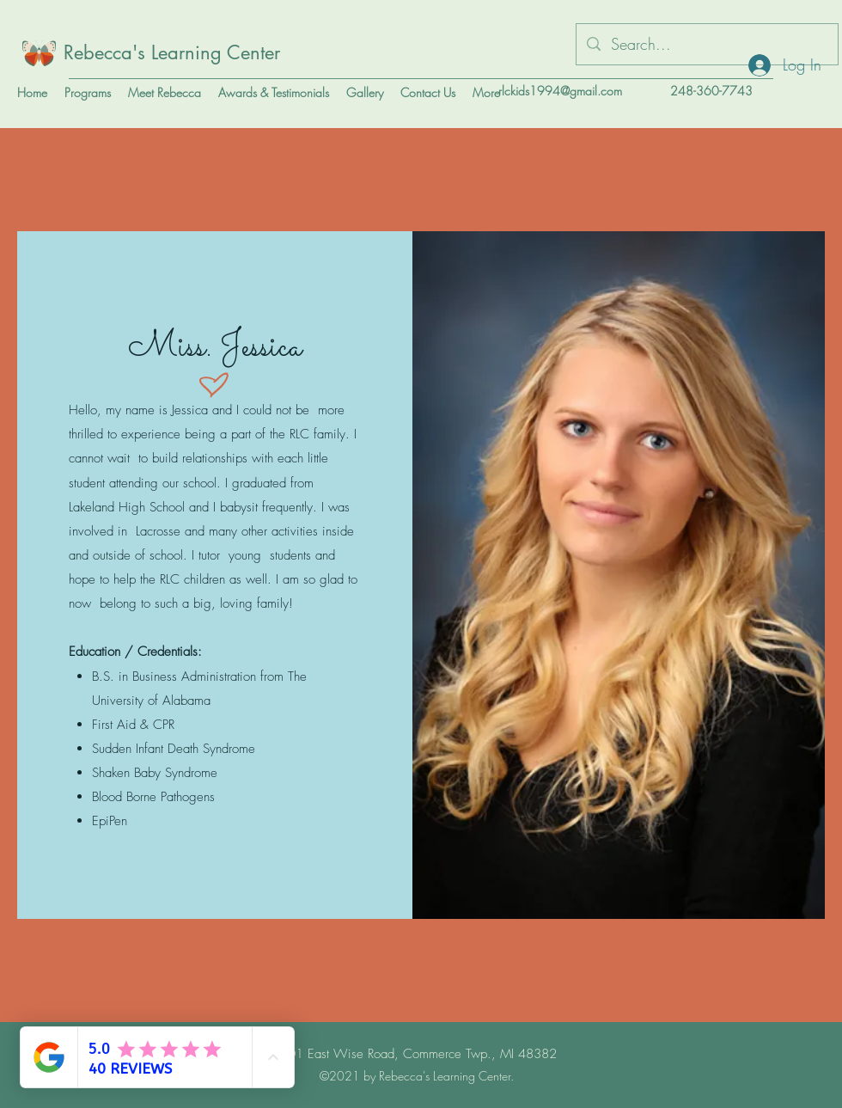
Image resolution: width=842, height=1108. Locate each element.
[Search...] (706, 44)
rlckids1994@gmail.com (560, 91)
